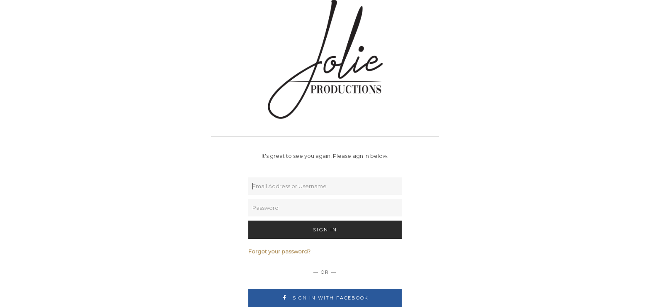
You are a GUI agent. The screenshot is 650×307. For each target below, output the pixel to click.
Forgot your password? (279, 251)
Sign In (325, 229)
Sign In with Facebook (325, 298)
